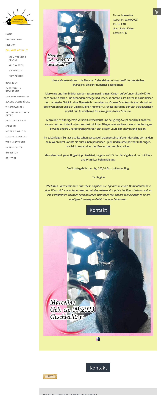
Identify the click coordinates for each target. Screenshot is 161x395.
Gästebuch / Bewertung (13, 89)
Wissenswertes (15, 107)
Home (9, 34)
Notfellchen (14, 39)
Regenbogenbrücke (18, 101)
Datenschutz (14, 147)
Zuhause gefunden (18, 96)
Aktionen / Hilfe (16, 120)
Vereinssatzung (16, 142)
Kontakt (11, 158)
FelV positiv (16, 76)
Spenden (11, 126)
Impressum (12, 152)
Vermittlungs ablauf (17, 58)
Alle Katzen (16, 65)
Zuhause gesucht (17, 50)
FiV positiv (15, 70)
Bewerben (12, 83)
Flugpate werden (16, 136)
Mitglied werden (16, 131)
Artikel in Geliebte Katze (17, 114)
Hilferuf (11, 45)
